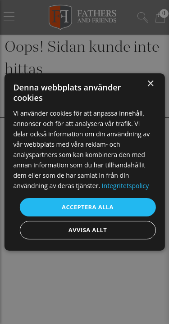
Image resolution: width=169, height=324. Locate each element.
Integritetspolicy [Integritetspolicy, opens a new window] (125, 185)
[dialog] (84, 162)
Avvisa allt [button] (88, 230)
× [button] (150, 84)
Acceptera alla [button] (88, 206)
